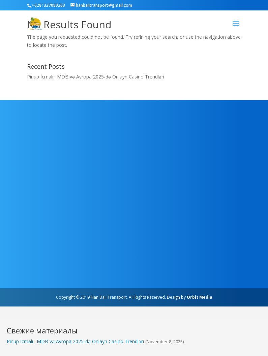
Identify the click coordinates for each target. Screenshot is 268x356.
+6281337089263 (48, 5)
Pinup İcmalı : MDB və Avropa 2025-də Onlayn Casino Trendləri (95, 76)
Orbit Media (199, 297)
